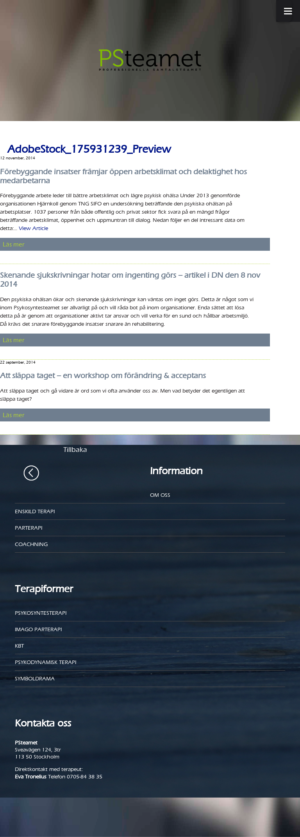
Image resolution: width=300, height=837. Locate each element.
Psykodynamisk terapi (45, 662)
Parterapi (28, 528)
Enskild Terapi (35, 511)
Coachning (31, 544)
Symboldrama (35, 678)
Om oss (160, 495)
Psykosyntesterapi (40, 613)
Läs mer (14, 244)
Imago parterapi (38, 629)
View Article (33, 228)
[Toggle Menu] (284, 11)
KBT (19, 645)
